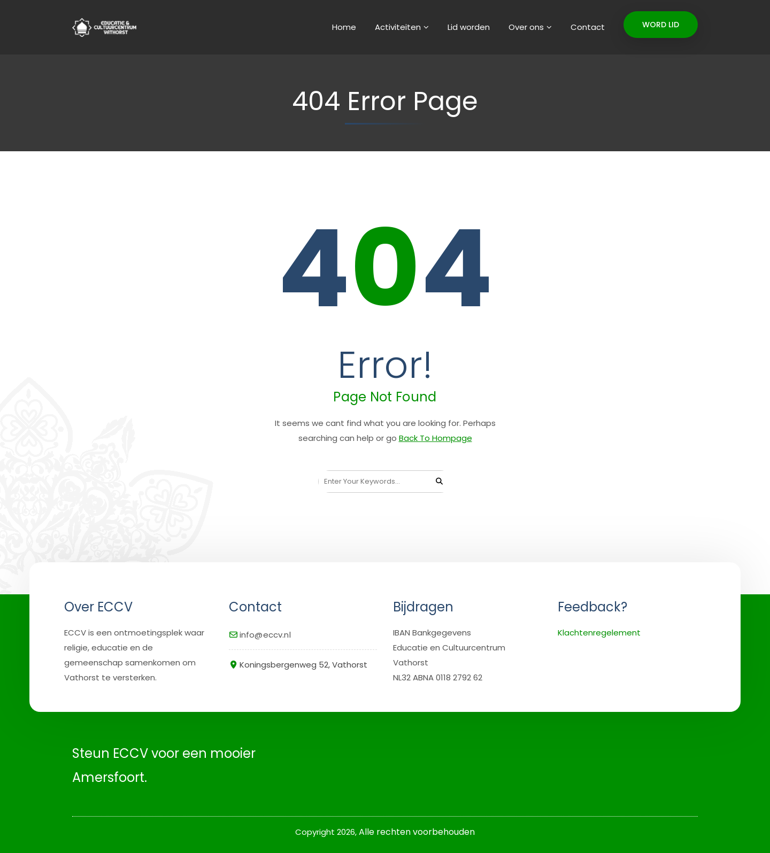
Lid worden (469, 27)
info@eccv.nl (265, 634)
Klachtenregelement (599, 632)
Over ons (526, 27)
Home (344, 27)
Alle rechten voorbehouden (417, 832)
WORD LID (660, 24)
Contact (588, 27)
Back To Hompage (435, 438)
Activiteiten (398, 27)
